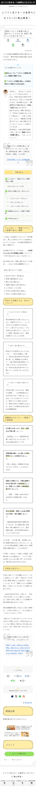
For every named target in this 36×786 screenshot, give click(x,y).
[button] (23, 45)
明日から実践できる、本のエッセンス (17, 192)
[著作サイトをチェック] (12, 696)
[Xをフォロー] (16, 696)
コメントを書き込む (19, 753)
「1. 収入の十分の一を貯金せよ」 (18, 198)
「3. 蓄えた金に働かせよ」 (16, 202)
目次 (16, 172)
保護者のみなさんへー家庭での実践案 (17, 212)
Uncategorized (8, 662)
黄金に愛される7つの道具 (16, 186)
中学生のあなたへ (13, 218)
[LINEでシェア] (13, 45)
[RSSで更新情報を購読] (23, 696)
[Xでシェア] (8, 40)
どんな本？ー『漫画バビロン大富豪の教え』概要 (17, 180)
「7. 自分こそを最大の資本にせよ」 (19, 206)
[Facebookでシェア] (18, 40)
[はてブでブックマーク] (28, 40)
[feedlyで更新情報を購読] (19, 696)
